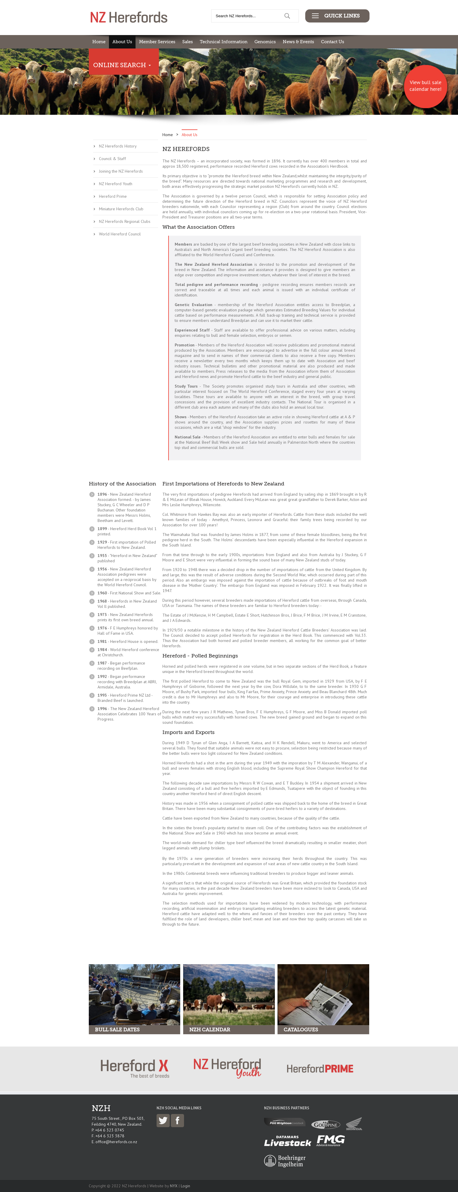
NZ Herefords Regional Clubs (124, 221)
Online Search (119, 65)
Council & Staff (112, 158)
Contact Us (332, 41)
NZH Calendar (209, 1030)
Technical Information (223, 41)
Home (98, 41)
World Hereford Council (120, 234)
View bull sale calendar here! (425, 85)
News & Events (298, 41)
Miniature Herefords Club (121, 208)
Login (185, 1185)
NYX (174, 1185)
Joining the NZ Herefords (121, 171)
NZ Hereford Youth (115, 183)
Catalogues (301, 1030)
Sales (187, 41)
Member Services (157, 41)
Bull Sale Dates (117, 1030)
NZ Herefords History (118, 146)
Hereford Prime (113, 196)
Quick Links (342, 16)
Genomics (265, 41)
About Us (122, 41)
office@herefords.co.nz (116, 1141)
